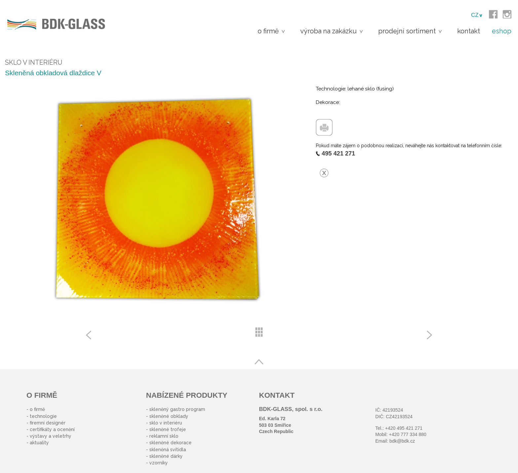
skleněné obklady (168, 416)
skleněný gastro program (177, 409)
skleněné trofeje (167, 429)
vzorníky (158, 462)
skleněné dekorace (170, 442)
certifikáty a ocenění (52, 429)
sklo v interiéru (165, 422)
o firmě (37, 409)
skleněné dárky (166, 456)
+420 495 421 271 (404, 428)
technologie (43, 416)
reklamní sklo (163, 436)
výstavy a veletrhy (50, 436)
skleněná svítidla (167, 449)
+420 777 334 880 (407, 434)
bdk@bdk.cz (402, 441)
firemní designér (47, 422)
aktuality (39, 442)
